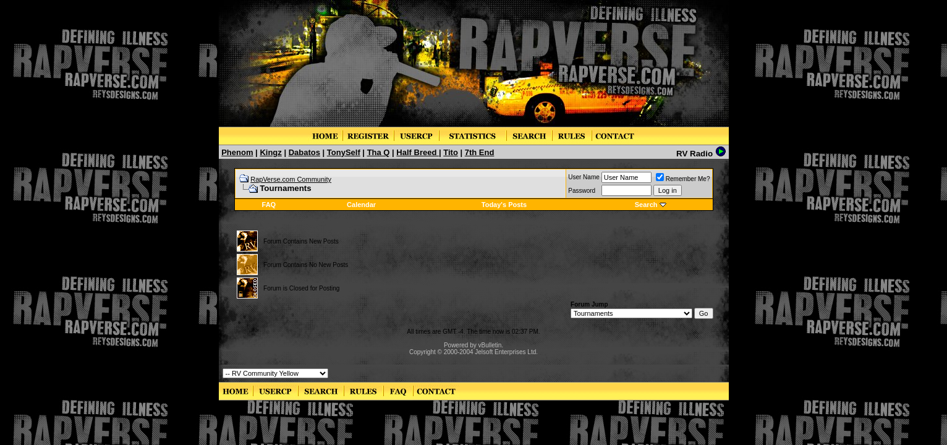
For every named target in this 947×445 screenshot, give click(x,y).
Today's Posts (504, 204)
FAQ (269, 204)
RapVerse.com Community (290, 179)
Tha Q (378, 152)
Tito (450, 152)
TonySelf (343, 152)
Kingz (270, 152)
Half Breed (417, 152)
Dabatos (304, 152)
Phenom (237, 152)
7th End (480, 152)
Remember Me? (683, 179)
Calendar (361, 204)
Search (646, 204)
